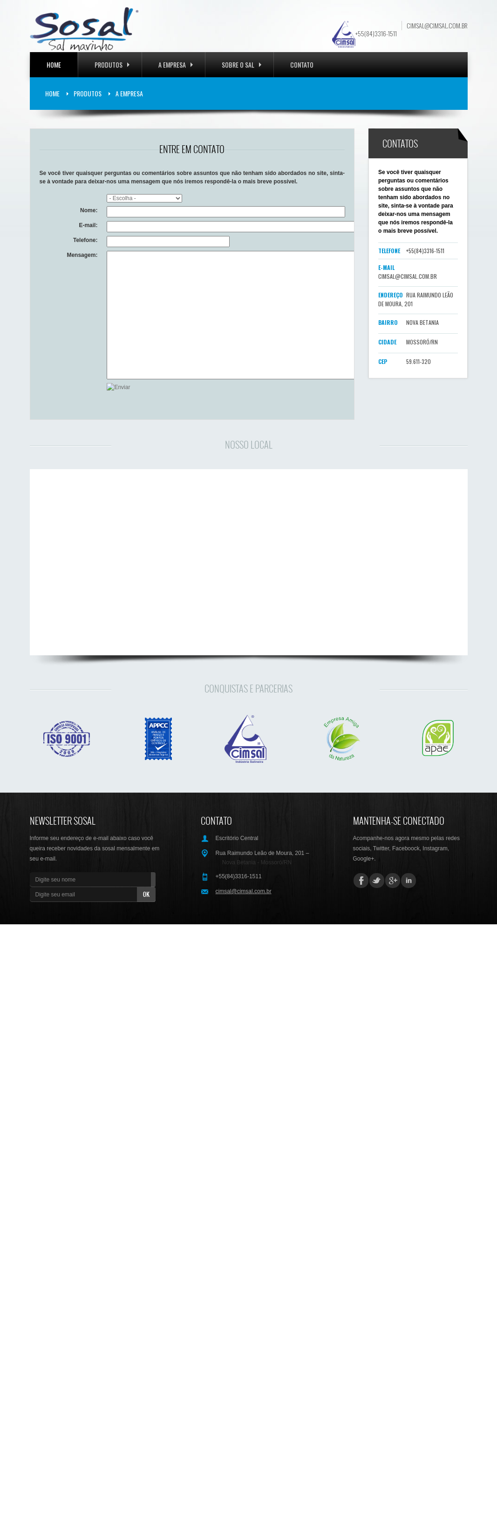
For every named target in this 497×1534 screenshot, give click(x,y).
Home (54, 64)
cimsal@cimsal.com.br (437, 25)
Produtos (112, 64)
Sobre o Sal (241, 64)
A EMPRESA (175, 64)
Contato (301, 64)
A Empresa (129, 93)
